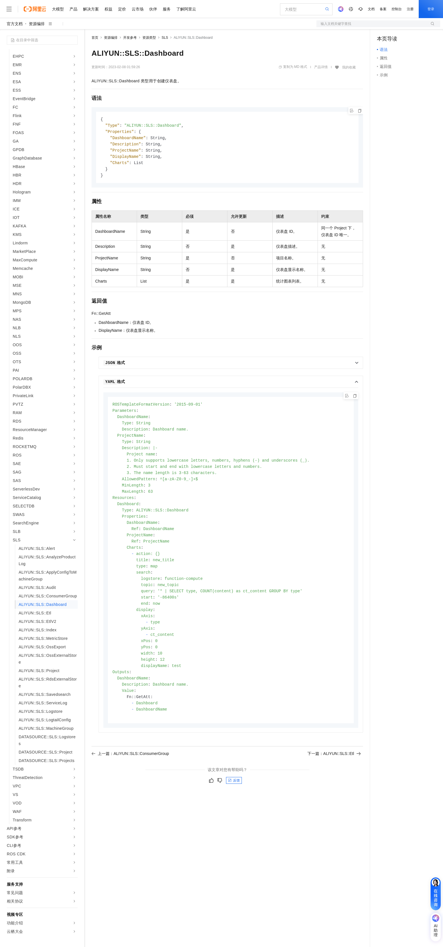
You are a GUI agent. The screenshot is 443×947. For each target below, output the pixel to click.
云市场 (138, 9)
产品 (73, 9)
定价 (122, 9)
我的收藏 (349, 67)
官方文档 (15, 23)
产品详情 (321, 67)
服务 (167, 9)
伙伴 (153, 9)
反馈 (234, 798)
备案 (383, 9)
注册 (410, 9)
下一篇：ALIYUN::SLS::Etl (334, 771)
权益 (108, 9)
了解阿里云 (186, 9)
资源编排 (37, 23)
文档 (371, 9)
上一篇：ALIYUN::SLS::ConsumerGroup (130, 771)
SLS (165, 38)
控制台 (397, 9)
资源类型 (149, 38)
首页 (95, 38)
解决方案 (91, 9)
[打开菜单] (9, 9)
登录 (430, 9)
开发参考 (130, 38)
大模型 (58, 9)
